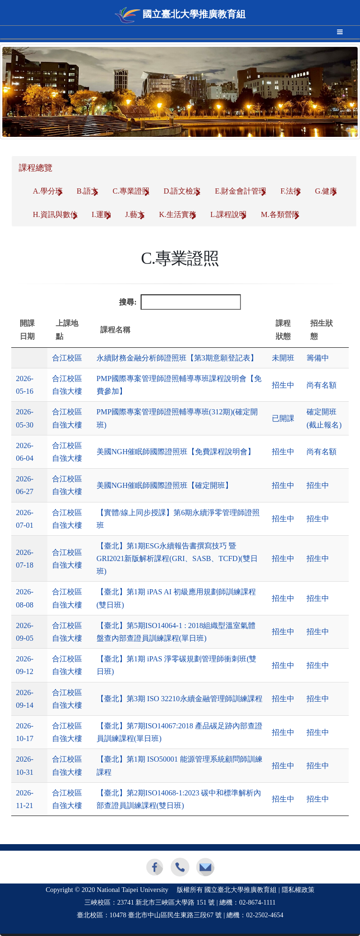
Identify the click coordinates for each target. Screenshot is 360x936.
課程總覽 (35, 167)
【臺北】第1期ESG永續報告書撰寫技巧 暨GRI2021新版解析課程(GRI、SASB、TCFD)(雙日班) (177, 558)
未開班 (283, 358)
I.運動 (101, 214)
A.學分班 (48, 191)
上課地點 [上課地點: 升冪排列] (67, 329)
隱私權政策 (298, 889)
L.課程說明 (228, 214)
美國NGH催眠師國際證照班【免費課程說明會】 (176, 452)
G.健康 (326, 191)
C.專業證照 (131, 191)
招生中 (283, 385)
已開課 (283, 418)
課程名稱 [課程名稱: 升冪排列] (115, 330)
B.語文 (88, 191)
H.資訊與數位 (55, 214)
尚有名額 (322, 385)
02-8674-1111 (257, 902)
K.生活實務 (177, 214)
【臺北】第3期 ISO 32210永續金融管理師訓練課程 (179, 699)
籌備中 (318, 358)
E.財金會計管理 (240, 191)
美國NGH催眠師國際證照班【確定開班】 (165, 485)
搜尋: (179, 302)
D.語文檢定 (182, 191)
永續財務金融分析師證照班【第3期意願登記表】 (177, 358)
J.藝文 (135, 214)
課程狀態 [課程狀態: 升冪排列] (283, 329)
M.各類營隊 (280, 214)
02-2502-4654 (264, 915)
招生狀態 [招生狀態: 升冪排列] (321, 329)
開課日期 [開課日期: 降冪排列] (27, 329)
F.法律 (290, 191)
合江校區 (67, 358)
